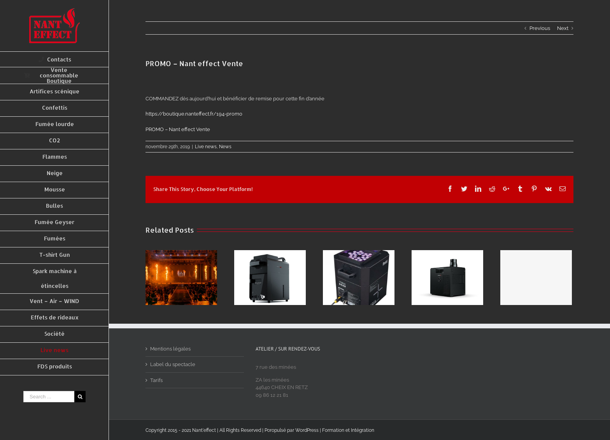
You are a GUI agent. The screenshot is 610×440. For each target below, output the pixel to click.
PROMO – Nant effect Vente (177, 129)
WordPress (307, 430)
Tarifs (156, 380)
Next (562, 28)
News (225, 146)
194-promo (193, 114)
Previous (539, 28)
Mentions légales (170, 349)
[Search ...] (48, 396)
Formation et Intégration (348, 430)
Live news (206, 146)
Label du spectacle (172, 364)
